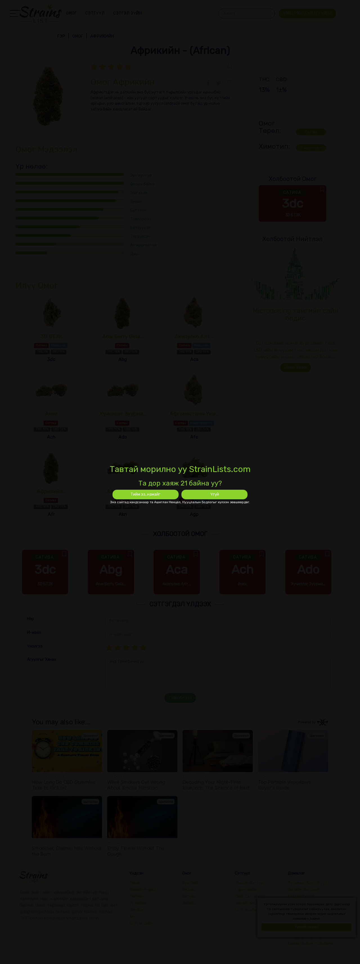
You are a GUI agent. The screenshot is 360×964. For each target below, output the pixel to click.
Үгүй (214, 494)
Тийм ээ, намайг (145, 494)
